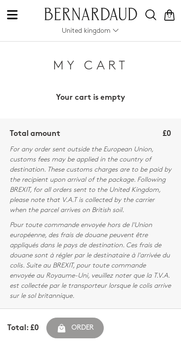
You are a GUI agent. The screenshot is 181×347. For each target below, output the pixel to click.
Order (75, 328)
